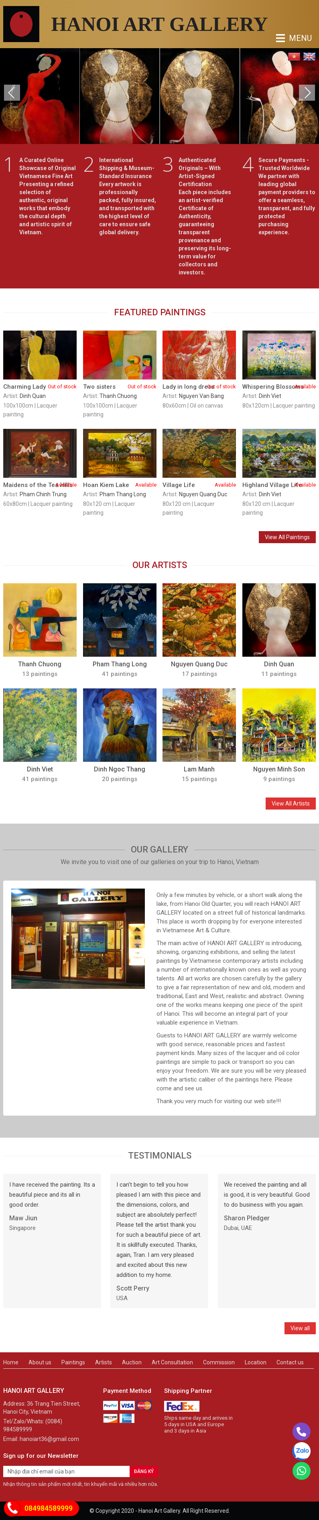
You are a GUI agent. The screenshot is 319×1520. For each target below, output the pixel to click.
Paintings (73, 1362)
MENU (282, 38)
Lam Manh (199, 769)
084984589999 (48, 1508)
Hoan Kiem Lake (119, 485)
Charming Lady (40, 387)
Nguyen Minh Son (279, 769)
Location (255, 1362)
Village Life (199, 485)
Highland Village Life (279, 485)
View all (300, 1328)
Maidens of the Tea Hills (40, 485)
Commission (219, 1362)
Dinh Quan (33, 396)
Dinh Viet (270, 396)
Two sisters (119, 387)
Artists (103, 1362)
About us (39, 1362)
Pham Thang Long (123, 494)
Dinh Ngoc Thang (119, 769)
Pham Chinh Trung (43, 494)
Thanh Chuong (118, 396)
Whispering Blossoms (279, 387)
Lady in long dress (199, 387)
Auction (132, 1362)
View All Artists (291, 803)
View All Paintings (287, 537)
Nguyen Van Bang (201, 396)
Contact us (290, 1362)
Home (10, 1362)
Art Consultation (172, 1362)
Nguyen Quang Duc (203, 494)
